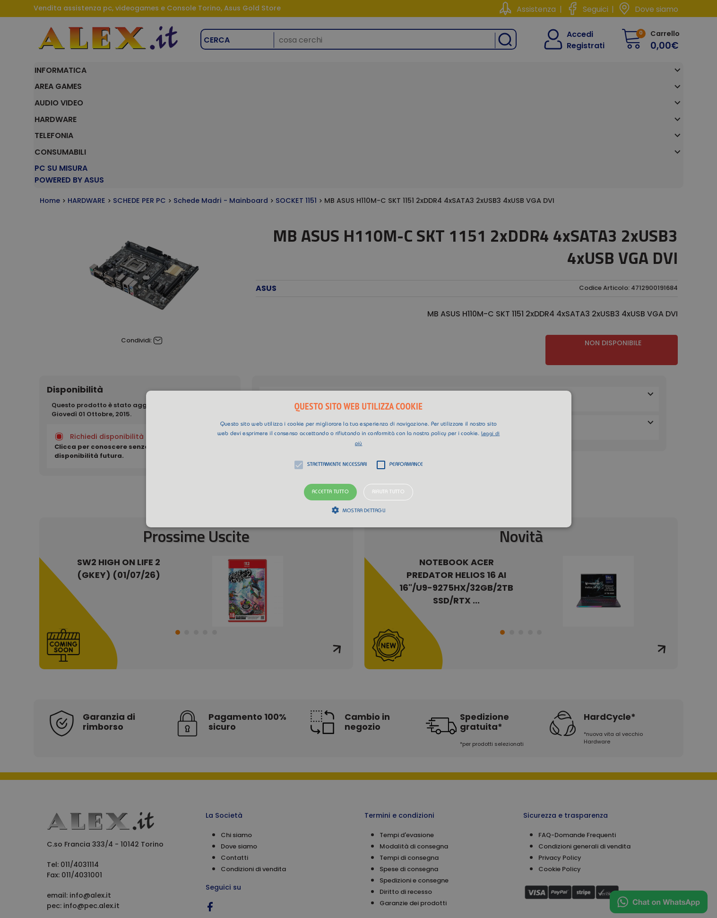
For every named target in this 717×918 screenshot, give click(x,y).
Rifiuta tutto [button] (388, 492)
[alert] (358, 459)
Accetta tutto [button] (330, 492)
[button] (358, 459)
